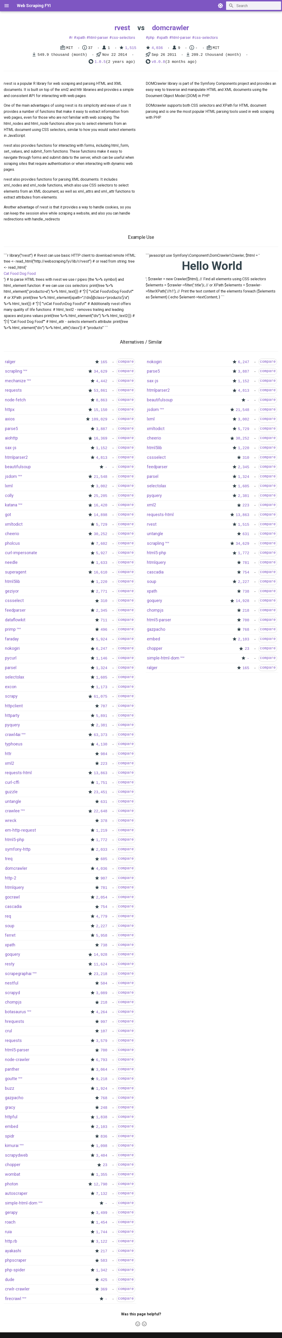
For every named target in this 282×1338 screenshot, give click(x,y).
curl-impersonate (21, 552)
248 (104, 1107)
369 (104, 1289)
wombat (12, 1174)
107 (104, 1031)
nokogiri (12, 648)
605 (104, 859)
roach (10, 1222)
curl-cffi (12, 782)
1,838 (101, 1117)
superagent (15, 571)
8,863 (101, 400)
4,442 (101, 381)
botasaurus (15, 1011)
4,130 (101, 744)
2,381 (101, 725)
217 (104, 1251)
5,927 (101, 553)
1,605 (101, 677)
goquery (12, 954)
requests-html (18, 772)
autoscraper (16, 1193)
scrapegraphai (18, 973)
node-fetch (15, 399)
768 (104, 1098)
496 (104, 629)
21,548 (100, 477)
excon (10, 686)
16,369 (100, 438)
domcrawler (170, 28)
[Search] (253, 5)
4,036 (157, 48)
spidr (9, 1136)
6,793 (101, 1060)
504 (104, 983)
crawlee (12, 810)
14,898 (100, 515)
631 (104, 802)
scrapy (11, 696)
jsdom (11, 476)
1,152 (101, 448)
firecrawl (13, 1298)
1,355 (101, 1174)
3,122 (101, 1241)
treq (8, 858)
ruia (8, 1231)
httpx (10, 409)
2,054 (101, 897)
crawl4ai (12, 734)
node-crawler (17, 1059)
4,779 (101, 916)
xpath (80, 37)
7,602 (101, 543)
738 (104, 945)
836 (104, 1136)
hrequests (14, 1021)
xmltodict (14, 524)
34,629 (100, 371)
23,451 (100, 792)
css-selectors (123, 37)
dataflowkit (15, 619)
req (8, 916)
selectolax (14, 677)
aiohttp (11, 437)
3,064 (101, 1069)
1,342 (101, 1270)
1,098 (101, 1146)
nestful (11, 982)
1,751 (101, 782)
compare (126, 361)
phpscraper (15, 1260)
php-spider (15, 1269)
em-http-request (20, 830)
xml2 (9, 763)
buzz (9, 1088)
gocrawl (12, 897)
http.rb (11, 1241)
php (151, 37)
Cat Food (11, 273)
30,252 (100, 534)
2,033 (101, 849)
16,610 (100, 572)
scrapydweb (16, 1155)
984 (104, 754)
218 (104, 1002)
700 (104, 1050)
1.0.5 (100, 62)
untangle (13, 801)
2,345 (101, 610)
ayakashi (13, 1250)
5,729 (101, 524)
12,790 (100, 1184)
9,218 (101, 1079)
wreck (10, 820)
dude (9, 1279)
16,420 (100, 505)
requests (13, 390)
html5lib (12, 581)
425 (104, 1280)
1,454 (101, 1222)
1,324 (101, 668)
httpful (11, 1116)
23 (105, 1165)
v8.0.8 (158, 62)
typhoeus (14, 743)
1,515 (130, 48)
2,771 (101, 591)
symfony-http (18, 849)
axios (10, 418)
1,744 (101, 1232)
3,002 (101, 486)
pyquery (12, 724)
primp (10, 629)
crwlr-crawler (17, 1288)
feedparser (15, 610)
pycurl (10, 657)
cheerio (12, 533)
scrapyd (12, 992)
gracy (10, 1107)
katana (11, 504)
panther (12, 1069)
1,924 (101, 1088)
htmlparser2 (16, 457)
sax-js (10, 447)
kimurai (12, 1145)
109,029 (99, 419)
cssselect (14, 600)
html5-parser (17, 1049)
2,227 (101, 926)
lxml (9, 485)
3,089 (101, 993)
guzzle (11, 791)
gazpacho (14, 1097)
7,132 (101, 1193)
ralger (10, 361)
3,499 (101, 1213)
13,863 (100, 773)
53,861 (100, 390)
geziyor (12, 591)
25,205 (100, 496)
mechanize (15, 380)
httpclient (14, 705)
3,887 (101, 429)
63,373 (100, 735)
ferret (10, 935)
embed (11, 1126)
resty (10, 963)
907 (104, 878)
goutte (11, 1078)
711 (104, 620)
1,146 (101, 658)
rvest (122, 28)
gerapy (11, 1212)
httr (8, 753)
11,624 (100, 964)
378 (104, 821)
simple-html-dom (21, 1202)
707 (104, 706)
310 (104, 601)
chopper (12, 1164)
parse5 (11, 428)
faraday (12, 638)
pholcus (12, 543)
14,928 (100, 954)
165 (104, 362)
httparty (12, 715)
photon (11, 1183)
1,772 (101, 840)
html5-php (14, 839)
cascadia (13, 906)
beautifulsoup (18, 466)
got (8, 514)
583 (104, 1260)
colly (9, 495)
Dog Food (28, 273)
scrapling (13, 371)
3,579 (101, 1041)
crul (8, 1030)
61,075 (100, 696)
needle (11, 562)
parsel (10, 667)
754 (104, 907)
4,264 (101, 1012)
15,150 (100, 410)
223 (104, 763)
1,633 (101, 562)
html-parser (98, 37)
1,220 (101, 582)
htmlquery (14, 887)
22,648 (100, 811)
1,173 (101, 687)
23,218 (100, 974)
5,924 (101, 639)
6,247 (101, 648)
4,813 (101, 457)
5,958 (101, 935)
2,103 (101, 1127)
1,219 (101, 830)
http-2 (10, 877)
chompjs (13, 1002)
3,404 (101, 1155)
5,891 (101, 716)
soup (9, 925)
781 (104, 888)
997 (104, 1022)
